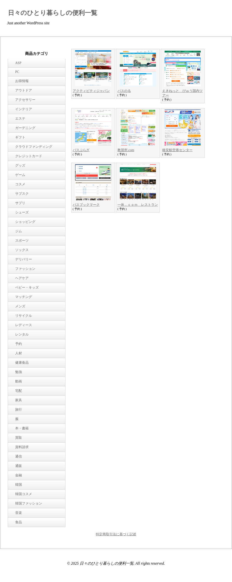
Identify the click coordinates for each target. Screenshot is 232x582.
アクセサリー (25, 100)
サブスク (22, 193)
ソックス (22, 250)
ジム (18, 231)
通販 (18, 466)
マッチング (23, 297)
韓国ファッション (28, 503)
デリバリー (23, 259)
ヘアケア (22, 278)
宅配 (18, 391)
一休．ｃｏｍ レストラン (137, 205)
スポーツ (22, 240)
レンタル (22, 334)
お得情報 (22, 81)
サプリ (20, 203)
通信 (18, 456)
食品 (18, 522)
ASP (18, 63)
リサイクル (23, 315)
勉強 (18, 372)
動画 (18, 381)
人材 (18, 353)
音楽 (18, 513)
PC (17, 72)
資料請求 (22, 447)
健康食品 (22, 362)
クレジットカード (28, 156)
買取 (18, 438)
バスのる (124, 91)
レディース (23, 325)
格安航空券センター (177, 150)
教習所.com (125, 150)
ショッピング (25, 222)
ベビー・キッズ (27, 287)
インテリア (23, 109)
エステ (20, 118)
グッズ (20, 165)
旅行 (18, 409)
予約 (18, 344)
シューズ (22, 212)
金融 (18, 475)
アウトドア (23, 90)
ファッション (25, 269)
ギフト (20, 137)
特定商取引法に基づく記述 (116, 534)
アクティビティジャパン (91, 91)
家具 (18, 400)
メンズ (20, 306)
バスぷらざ (81, 150)
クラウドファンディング (33, 147)
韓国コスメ (23, 494)
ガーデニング (25, 128)
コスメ (20, 184)
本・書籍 (22, 428)
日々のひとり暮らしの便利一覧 (52, 12)
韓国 (18, 484)
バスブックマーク (86, 205)
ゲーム (20, 175)
